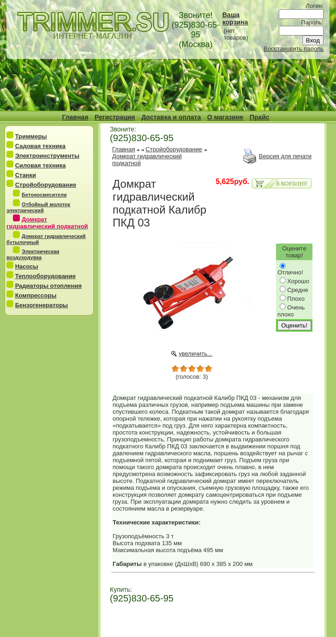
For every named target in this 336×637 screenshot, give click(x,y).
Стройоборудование (46, 184)
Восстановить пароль (294, 48)
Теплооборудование (45, 276)
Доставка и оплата (171, 117)
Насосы (26, 266)
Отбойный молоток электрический (38, 207)
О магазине (225, 117)
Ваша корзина (235, 18)
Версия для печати (285, 156)
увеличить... (195, 353)
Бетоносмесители (44, 194)
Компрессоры (36, 295)
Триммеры (31, 136)
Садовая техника (40, 146)
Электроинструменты (47, 155)
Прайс (260, 117)
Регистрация (115, 117)
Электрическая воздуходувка (32, 254)
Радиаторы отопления (48, 285)
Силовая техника (40, 165)
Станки (25, 175)
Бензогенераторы (41, 305)
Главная (75, 117)
